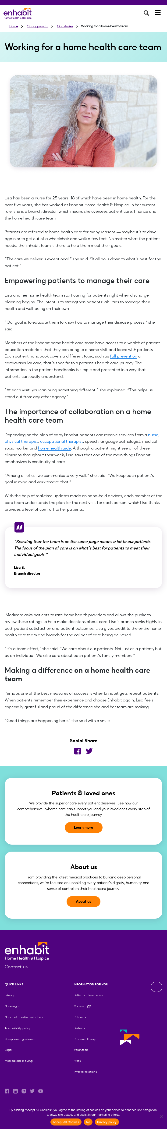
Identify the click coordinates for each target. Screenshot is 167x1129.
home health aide (54, 448)
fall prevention (123, 356)
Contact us (16, 966)
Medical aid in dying (19, 1060)
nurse (153, 434)
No (88, 1122)
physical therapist (21, 441)
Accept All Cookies (66, 1122)
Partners (79, 1028)
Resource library (85, 1039)
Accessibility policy (17, 1028)
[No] (161, 1116)
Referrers (80, 1017)
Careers (82, 1006)
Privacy (9, 995)
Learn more (83, 827)
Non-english (13, 1006)
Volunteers (81, 1049)
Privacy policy (107, 1122)
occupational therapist (61, 441)
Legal (8, 1049)
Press (77, 1060)
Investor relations (85, 1071)
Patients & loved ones (88, 995)
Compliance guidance (20, 1039)
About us (83, 901)
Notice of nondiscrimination (24, 1017)
